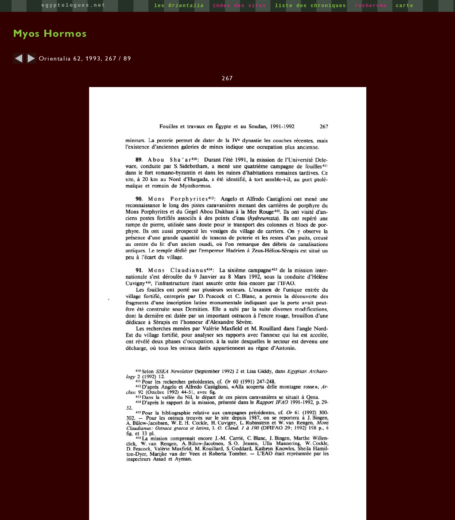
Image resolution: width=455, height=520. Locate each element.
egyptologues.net (74, 5)
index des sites (241, 6)
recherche (372, 6)
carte (404, 6)
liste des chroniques (312, 6)
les (181, 6)
